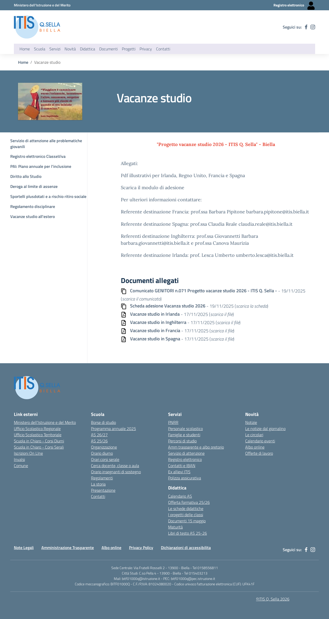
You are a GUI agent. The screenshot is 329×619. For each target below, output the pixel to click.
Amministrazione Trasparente (67, 547)
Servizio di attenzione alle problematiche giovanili (46, 144)
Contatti (98, 496)
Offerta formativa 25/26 (189, 502)
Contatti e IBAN (181, 465)
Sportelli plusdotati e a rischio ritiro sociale (48, 196)
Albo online (111, 547)
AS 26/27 (99, 435)
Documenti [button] (108, 49)
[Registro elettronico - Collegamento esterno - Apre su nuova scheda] (294, 5)
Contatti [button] (163, 49)
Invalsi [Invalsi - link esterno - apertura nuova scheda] (19, 459)
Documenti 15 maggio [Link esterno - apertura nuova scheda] (187, 521)
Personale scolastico (185, 428)
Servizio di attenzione (186, 453)
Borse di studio (103, 422)
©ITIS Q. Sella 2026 (272, 599)
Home (25, 49)
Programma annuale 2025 (113, 428)
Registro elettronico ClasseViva (38, 156)
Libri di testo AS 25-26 (187, 533)
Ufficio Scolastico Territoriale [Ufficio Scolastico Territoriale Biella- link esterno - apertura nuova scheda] (37, 435)
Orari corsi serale (105, 459)
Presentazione (103, 490)
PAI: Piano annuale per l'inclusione (40, 166)
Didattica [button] (87, 49)
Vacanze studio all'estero (32, 216)
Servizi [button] (54, 49)
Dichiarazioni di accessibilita (186, 547)
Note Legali (24, 547)
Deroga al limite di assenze (34, 186)
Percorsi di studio (182, 441)
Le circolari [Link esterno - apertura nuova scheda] (254, 435)
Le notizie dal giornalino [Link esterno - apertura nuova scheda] (265, 428)
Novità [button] (70, 49)
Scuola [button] (39, 49)
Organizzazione (104, 447)
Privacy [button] (146, 49)
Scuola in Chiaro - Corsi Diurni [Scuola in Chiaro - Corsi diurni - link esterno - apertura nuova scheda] (39, 441)
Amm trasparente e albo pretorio (196, 447)
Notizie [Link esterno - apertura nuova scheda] (251, 422)
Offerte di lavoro (259, 453)
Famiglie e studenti (184, 435)
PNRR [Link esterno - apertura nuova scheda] (173, 422)
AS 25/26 (99, 441)
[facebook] (306, 27)
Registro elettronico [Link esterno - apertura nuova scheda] (185, 459)
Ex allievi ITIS (179, 472)
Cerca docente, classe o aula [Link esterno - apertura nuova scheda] (115, 465)
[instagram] (312, 27)
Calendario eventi (260, 441)
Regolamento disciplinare (32, 206)
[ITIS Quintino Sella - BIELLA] (37, 27)
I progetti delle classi (185, 515)
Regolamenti (102, 478)
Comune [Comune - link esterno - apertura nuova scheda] (21, 465)
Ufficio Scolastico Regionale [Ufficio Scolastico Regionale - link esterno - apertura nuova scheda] (37, 428)
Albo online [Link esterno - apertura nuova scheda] (254, 447)
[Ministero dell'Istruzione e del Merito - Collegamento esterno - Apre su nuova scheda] (42, 5)
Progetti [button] (128, 49)
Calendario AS (180, 496)
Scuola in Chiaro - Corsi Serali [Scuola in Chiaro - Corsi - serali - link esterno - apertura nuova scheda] (39, 447)
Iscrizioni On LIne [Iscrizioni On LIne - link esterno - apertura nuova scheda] (28, 453)
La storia (98, 484)
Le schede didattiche (185, 508)
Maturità (175, 527)
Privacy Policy (141, 547)
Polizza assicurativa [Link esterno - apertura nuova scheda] (184, 478)
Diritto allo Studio (25, 176)
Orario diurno (102, 453)
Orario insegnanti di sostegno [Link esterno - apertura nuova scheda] (116, 472)
